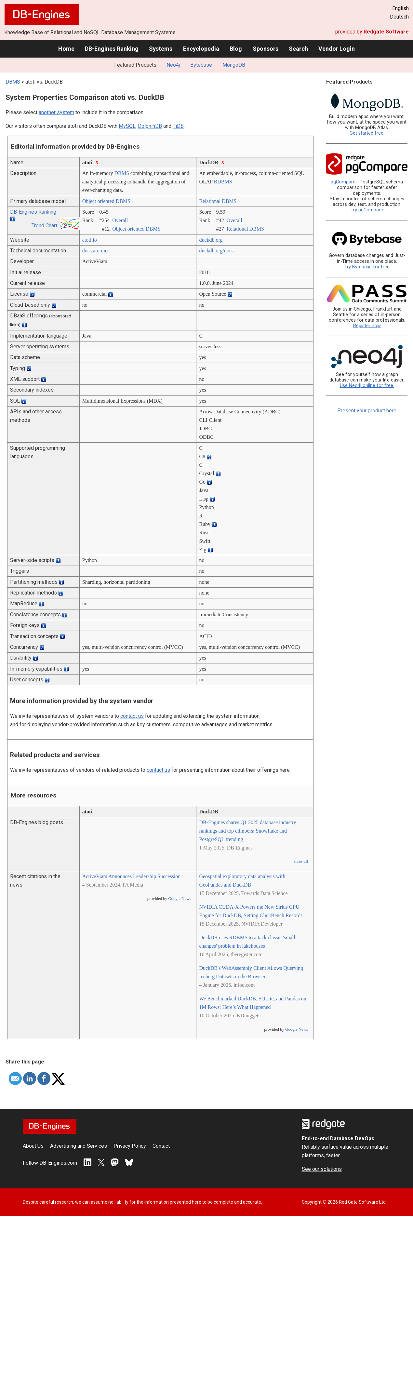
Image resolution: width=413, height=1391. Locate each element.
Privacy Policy (129, 1146)
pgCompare (343, 182)
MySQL (127, 126)
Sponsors (265, 48)
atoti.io (89, 240)
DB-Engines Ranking (112, 48)
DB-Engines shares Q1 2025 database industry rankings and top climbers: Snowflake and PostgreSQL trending (247, 831)
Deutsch (399, 17)
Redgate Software (386, 32)
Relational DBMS (217, 201)
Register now (367, 325)
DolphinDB (150, 126)
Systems (160, 48)
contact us (132, 716)
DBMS (13, 82)
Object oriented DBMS (106, 201)
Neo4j (173, 65)
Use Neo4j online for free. (367, 385)
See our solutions (322, 1169)
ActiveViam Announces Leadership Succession (131, 876)
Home (66, 48)
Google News (179, 898)
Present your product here (366, 411)
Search (298, 48)
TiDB (178, 126)
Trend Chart (44, 225)
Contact (161, 1146)
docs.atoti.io (95, 250)
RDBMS (223, 181)
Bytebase (201, 65)
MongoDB (233, 65)
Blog (236, 48)
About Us (33, 1146)
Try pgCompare (367, 210)
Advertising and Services (78, 1146)
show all (301, 861)
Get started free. (367, 133)
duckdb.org (210, 240)
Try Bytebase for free (367, 267)
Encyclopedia (201, 48)
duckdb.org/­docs (216, 250)
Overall (120, 220)
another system (56, 112)
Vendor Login (336, 48)
